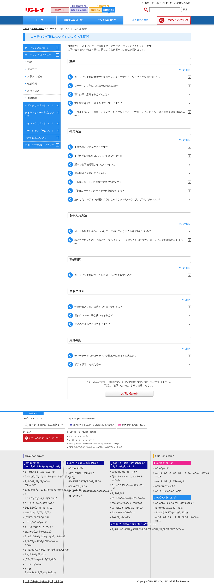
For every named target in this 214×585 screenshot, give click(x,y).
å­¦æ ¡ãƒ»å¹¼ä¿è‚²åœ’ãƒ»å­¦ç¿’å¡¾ (127, 478)
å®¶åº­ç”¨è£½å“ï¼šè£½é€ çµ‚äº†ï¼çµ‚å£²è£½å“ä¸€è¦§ (94, 443)
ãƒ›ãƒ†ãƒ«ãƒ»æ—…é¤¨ (125, 471)
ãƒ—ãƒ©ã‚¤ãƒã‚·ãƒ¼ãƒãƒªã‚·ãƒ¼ (43, 581)
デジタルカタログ (106, 20)
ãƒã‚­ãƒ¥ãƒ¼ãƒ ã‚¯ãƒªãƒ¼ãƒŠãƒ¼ (84, 479)
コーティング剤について (38, 55)
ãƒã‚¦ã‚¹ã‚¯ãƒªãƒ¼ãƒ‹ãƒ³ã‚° (127, 507)
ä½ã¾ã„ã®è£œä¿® (169, 481)
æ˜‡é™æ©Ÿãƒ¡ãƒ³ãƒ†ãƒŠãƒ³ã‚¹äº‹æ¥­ (130, 524)
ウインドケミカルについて (39, 123)
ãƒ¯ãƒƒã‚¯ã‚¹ (162, 468)
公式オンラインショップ (174, 20)
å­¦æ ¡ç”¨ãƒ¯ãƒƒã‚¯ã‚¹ (36, 522)
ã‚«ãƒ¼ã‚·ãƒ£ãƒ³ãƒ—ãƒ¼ (169, 507)
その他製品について (35, 137)
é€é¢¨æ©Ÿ (75, 495)
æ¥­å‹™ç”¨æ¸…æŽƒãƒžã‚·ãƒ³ (84, 462)
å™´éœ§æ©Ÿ (75, 468)
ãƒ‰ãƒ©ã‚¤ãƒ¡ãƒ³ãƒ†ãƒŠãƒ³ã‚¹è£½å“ (43, 536)
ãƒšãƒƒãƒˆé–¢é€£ (165, 486)
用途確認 (32, 98)
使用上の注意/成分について (39, 145)
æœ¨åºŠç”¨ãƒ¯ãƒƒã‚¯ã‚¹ (38, 512)
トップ (40, 20)
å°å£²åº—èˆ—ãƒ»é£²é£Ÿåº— (128, 498)
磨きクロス (33, 90)
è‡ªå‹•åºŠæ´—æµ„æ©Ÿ (81, 473)
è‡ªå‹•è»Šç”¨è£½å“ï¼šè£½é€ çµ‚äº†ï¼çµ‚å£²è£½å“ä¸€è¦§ (95, 447)
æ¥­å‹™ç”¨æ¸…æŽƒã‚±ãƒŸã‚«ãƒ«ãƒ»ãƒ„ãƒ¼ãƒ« (43, 464)
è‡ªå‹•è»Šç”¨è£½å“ (167, 497)
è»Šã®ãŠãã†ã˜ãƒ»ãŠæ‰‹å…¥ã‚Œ (173, 519)
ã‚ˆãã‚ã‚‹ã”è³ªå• (79, 436)
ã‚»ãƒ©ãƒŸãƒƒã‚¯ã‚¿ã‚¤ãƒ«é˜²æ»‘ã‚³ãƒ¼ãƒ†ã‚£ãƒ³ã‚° (43, 489)
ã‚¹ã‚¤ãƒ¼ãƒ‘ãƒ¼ (77, 486)
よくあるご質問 (140, 20)
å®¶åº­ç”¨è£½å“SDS (133, 424)
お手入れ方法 (34, 76)
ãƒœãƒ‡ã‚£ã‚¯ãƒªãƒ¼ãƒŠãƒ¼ (171, 512)
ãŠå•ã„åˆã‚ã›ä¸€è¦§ (81, 440)
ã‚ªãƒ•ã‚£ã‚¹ (118, 493)
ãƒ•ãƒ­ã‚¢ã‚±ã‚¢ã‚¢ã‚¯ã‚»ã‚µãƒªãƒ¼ (40, 571)
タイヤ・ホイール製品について (39, 114)
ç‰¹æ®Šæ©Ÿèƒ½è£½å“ (39, 531)
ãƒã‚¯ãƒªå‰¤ (33, 564)
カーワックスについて (37, 47)
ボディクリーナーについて (39, 105)
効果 (29, 62)
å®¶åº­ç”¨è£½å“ (165, 462)
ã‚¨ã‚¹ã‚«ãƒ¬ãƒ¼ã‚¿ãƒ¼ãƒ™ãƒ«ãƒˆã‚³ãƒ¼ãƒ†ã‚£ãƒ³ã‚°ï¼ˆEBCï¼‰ (129, 529)
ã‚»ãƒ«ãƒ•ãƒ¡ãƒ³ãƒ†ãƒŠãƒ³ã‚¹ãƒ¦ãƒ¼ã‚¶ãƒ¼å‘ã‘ (129, 464)
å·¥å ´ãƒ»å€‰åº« (121, 517)
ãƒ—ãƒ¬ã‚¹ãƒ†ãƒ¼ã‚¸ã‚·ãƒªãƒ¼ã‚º (41, 496)
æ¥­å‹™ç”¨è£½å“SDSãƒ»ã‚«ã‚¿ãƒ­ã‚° (93, 424)
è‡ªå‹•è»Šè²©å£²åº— (123, 512)
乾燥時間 (32, 83)
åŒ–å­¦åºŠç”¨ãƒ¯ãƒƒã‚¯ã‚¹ (38, 507)
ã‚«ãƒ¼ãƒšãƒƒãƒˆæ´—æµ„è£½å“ (37, 483)
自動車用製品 (38, 28)
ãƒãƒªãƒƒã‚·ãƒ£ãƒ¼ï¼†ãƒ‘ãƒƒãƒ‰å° (86, 491)
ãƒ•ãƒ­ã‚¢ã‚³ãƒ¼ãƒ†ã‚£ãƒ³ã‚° (40, 471)
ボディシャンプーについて (39, 130)
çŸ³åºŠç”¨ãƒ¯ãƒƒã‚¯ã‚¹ (37, 517)
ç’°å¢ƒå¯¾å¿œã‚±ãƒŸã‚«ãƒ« (40, 559)
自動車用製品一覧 (73, 20)
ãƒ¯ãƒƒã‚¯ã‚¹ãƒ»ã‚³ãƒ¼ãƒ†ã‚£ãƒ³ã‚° (173, 503)
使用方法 (32, 69)
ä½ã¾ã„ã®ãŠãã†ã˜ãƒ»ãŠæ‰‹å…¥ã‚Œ (173, 475)
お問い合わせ (129, 393)
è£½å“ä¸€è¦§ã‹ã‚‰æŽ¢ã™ (46, 424)
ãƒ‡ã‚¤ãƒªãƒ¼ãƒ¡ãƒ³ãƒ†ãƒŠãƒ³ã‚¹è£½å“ (43, 549)
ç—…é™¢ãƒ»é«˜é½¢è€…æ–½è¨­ (128, 487)
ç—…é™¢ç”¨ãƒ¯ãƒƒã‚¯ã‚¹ (39, 527)
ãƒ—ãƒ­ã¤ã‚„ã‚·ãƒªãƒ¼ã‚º (39, 503)
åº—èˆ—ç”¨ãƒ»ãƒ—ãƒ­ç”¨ (168, 491)
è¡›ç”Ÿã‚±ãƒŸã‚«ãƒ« (35, 554)
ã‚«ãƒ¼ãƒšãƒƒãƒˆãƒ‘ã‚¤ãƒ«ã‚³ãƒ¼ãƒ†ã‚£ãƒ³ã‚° (43, 476)
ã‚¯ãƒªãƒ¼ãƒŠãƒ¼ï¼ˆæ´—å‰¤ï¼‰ (41, 543)
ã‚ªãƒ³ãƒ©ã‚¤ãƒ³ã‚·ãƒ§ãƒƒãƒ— (45, 438)
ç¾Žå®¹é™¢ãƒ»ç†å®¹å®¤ (127, 503)
